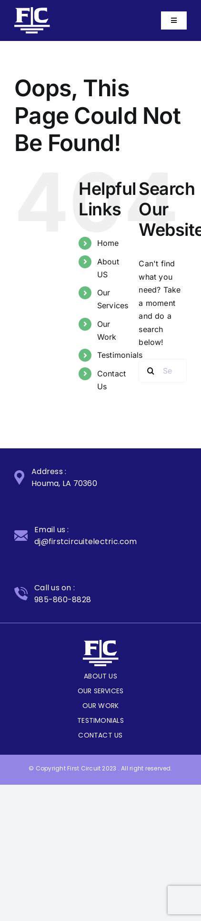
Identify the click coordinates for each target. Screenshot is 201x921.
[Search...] (163, 371)
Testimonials (120, 355)
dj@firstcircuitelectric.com (85, 541)
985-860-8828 (62, 599)
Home (108, 243)
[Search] (150, 371)
